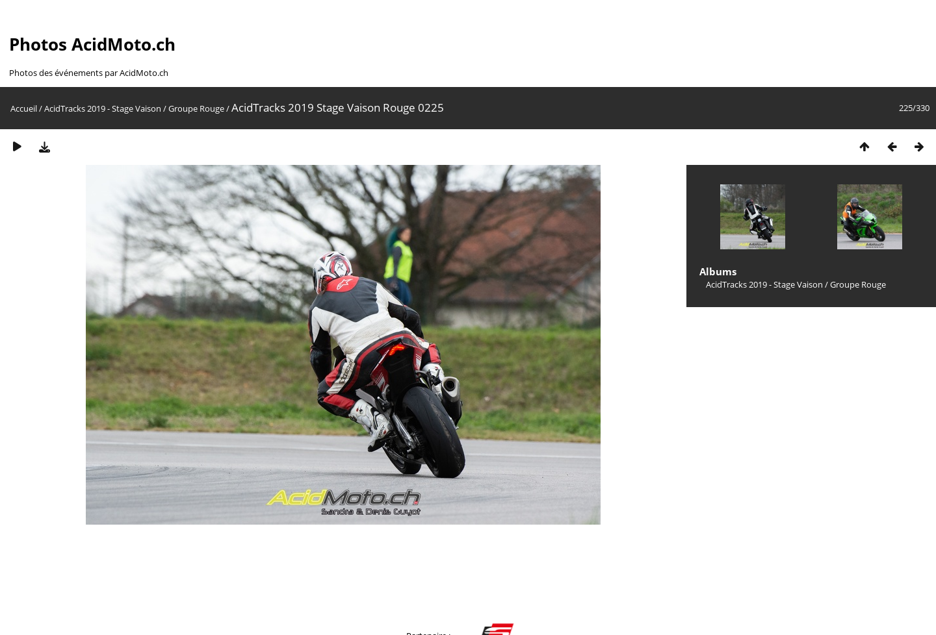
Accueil (23, 108)
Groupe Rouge (196, 108)
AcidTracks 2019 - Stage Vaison (102, 108)
